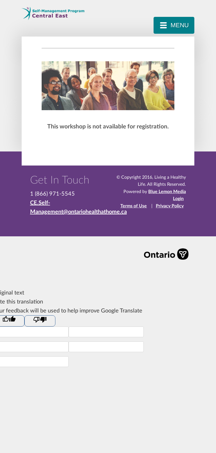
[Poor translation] (39, 321)
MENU (179, 25)
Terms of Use (133, 206)
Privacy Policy (170, 206)
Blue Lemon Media (167, 191)
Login (178, 198)
